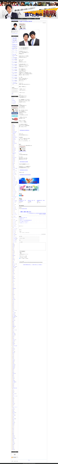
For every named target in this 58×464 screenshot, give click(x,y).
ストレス (13, 198)
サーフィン (14, 190)
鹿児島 (13, 449)
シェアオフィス (14, 191)
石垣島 (13, 378)
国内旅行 (13, 278)
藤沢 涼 (15, 38)
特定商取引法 (14, 373)
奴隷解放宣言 (14, 288)
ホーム (14, 18)
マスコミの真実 (14, 234)
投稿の (14, 100)
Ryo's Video (14, 149)
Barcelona (14, 126)
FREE (13, 130)
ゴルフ (13, 186)
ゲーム (13, 180)
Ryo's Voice (14, 150)
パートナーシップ (14, 220)
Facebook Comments (24, 208)
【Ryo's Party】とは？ (29, 18)
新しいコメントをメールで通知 (23, 257)
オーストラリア (14, 174)
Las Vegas (14, 138)
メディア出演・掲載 (14, 238)
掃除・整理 (14, 333)
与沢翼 (13, 245)
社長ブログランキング (43, 18)
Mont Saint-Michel (14, 143)
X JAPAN (13, 158)
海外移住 (13, 367)
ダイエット (14, 204)
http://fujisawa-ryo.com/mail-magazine (25, 174)
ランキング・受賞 (14, 239)
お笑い (13, 162)
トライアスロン (14, 209)
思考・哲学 (14, 315)
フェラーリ (14, 225)
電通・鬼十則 (14, 438)
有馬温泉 (13, 343)
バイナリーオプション (15, 217)
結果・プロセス (14, 393)
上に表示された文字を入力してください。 (24, 255)
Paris (13, 144)
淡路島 (13, 368)
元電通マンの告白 (14, 266)
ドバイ (13, 210)
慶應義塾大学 (14, 326)
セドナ (13, 199)
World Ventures (14, 157)
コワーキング (14, 185)
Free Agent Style (14, 131)
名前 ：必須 (20, 236)
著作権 (13, 411)
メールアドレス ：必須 (21, 238)
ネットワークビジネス (15, 214)
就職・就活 (14, 299)
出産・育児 (14, 267)
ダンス (13, 205)
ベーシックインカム (14, 228)
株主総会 (13, 352)
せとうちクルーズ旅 (14, 168)
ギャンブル (14, 179)
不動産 (13, 244)
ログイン (13, 99)
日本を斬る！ (14, 339)
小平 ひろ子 (16, 42)
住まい (13, 260)
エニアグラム (14, 173)
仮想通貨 (13, 255)
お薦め (13, 163)
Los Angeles (14, 139)
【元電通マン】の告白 (36, 18)
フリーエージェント (14, 226)
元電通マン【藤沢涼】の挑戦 (28, 463)
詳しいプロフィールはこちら (15, 33)
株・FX (13, 351)
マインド (13, 233)
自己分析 (13, 403)
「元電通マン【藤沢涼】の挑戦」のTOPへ (25, 211)
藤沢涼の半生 (14, 412)
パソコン (13, 219)
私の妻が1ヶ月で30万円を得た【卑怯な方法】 (26, 21)
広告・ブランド (14, 310)
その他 (13, 169)
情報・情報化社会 (14, 316)
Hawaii (13, 134)
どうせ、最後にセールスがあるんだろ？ (24, 221)
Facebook (22, 18)
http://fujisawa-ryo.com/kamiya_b (24, 130)
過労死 (13, 423)
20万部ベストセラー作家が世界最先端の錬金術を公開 (25, 220)
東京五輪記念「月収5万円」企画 (23, 217)
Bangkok (13, 125)
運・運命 (13, 422)
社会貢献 (13, 380)
